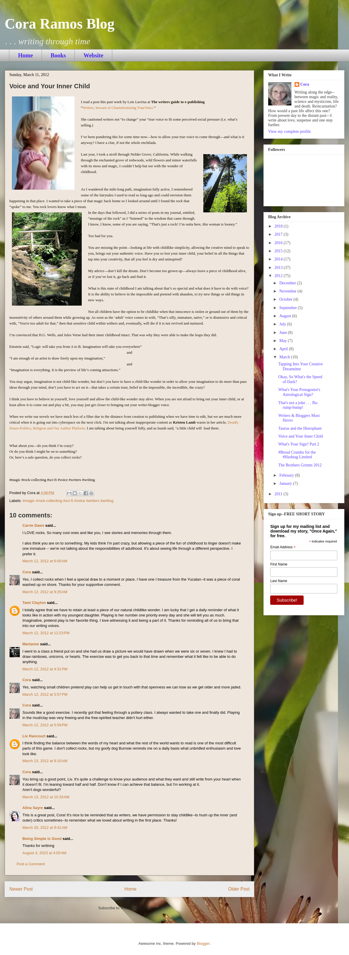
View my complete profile (289, 131)
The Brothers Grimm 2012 (300, 465)
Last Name (278, 581)
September (288, 308)
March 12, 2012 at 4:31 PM (44, 669)
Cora (26, 572)
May (283, 341)
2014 (279, 259)
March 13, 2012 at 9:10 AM (44, 761)
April (284, 349)
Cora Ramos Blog (60, 23)
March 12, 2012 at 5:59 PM (44, 725)
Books (58, 55)
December (288, 283)
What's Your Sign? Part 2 (298, 444)
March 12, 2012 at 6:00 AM (44, 561)
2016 (279, 243)
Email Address (282, 547)
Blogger (203, 943)
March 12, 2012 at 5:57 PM (44, 694)
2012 (279, 276)
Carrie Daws (33, 525)
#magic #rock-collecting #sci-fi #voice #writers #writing (68, 500)
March (285, 357)
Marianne (30, 644)
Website (93, 55)
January (286, 483)
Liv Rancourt (33, 736)
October (286, 299)
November (288, 291)
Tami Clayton (34, 602)
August (285, 316)
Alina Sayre (32, 808)
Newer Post (21, 889)
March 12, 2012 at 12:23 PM (46, 633)
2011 (279, 494)
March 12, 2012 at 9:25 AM (44, 592)
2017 (279, 234)
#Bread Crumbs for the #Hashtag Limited (297, 454)
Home (25, 55)
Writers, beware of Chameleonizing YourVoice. (118, 107)
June (283, 332)
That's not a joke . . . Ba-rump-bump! (298, 405)
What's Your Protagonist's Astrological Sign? (299, 392)
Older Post (239, 889)
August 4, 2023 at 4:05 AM (44, 853)
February (287, 475)
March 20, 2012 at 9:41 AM (44, 827)
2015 (279, 251)
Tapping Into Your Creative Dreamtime (300, 366)
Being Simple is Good (41, 838)
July (283, 324)
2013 (279, 267)
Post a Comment (31, 864)
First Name (278, 564)
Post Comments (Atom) (141, 908)
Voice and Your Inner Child (300, 436)
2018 (279, 226)
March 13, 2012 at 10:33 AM (46, 797)
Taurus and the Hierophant (300, 428)
